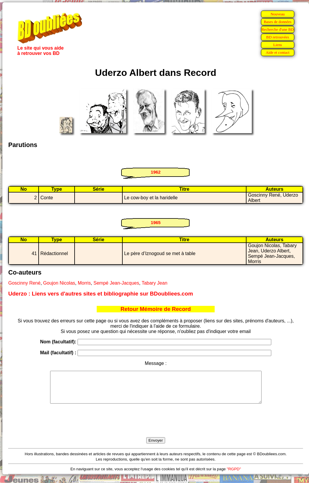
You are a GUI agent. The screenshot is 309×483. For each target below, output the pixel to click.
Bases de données (277, 21)
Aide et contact (278, 52)
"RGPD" (234, 475)
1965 (155, 222)
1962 (155, 171)
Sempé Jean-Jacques (116, 282)
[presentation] (155, 427)
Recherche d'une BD (278, 29)
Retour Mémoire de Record (156, 309)
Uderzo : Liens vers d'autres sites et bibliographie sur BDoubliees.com (100, 294)
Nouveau (277, 14)
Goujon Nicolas (59, 282)
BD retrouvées (277, 37)
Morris (84, 282)
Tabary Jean (154, 282)
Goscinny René (24, 282)
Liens (277, 45)
